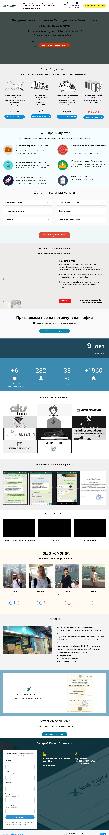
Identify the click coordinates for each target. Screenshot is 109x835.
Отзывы (39, 6)
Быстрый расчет (28, 6)
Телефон (8, 761)
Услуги (24, 3)
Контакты (32, 3)
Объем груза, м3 (10, 805)
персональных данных (19, 825)
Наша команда (49, 6)
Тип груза (8, 794)
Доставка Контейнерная (31, 8)
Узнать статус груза (45, 3)
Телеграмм (75, 5)
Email (7, 772)
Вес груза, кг (9, 783)
